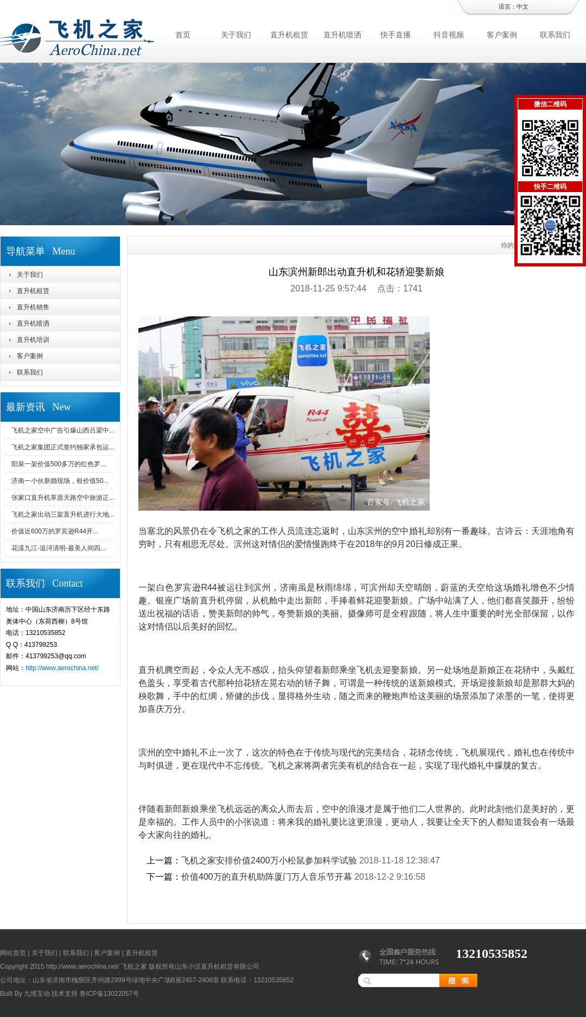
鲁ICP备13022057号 (109, 993)
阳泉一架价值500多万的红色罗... (58, 464)
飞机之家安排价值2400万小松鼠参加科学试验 (269, 860)
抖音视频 (449, 34)
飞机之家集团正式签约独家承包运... (62, 447)
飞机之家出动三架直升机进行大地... (62, 514)
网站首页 (13, 953)
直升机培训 (33, 340)
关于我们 (236, 34)
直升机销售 (33, 307)
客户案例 (502, 34)
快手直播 (395, 34)
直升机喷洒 (342, 34)
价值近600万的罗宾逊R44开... (54, 531)
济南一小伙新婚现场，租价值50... (60, 481)
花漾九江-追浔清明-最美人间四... (58, 548)
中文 (522, 6)
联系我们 (555, 34)
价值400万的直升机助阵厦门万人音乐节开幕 (266, 876)
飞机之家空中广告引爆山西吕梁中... (62, 430)
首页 (182, 34)
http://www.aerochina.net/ (62, 668)
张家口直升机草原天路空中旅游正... (62, 497)
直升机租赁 (289, 34)
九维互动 (37, 993)
